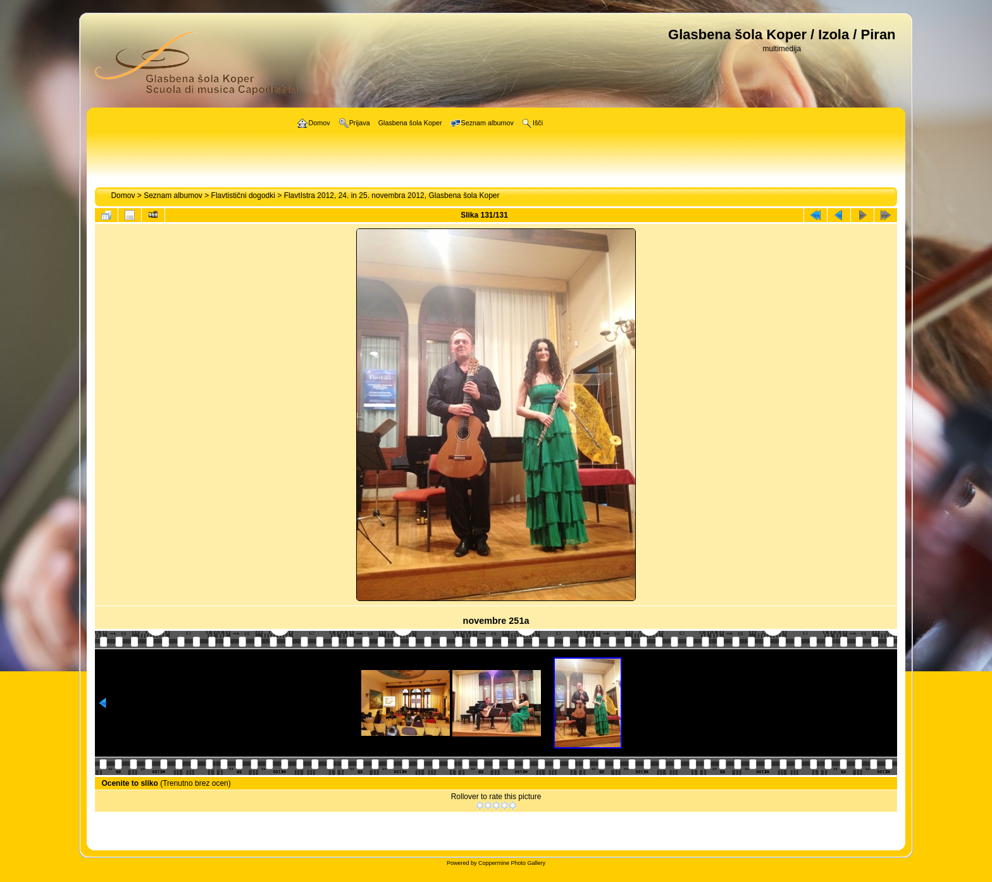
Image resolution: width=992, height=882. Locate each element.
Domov (123, 195)
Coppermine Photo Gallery (511, 863)
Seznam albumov (173, 195)
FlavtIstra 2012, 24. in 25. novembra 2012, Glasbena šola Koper (392, 195)
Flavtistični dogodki (243, 195)
